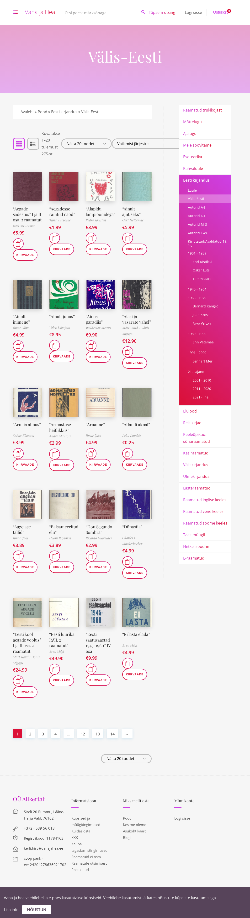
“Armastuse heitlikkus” (60, 427)
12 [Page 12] (83, 734)
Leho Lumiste (131, 435)
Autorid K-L (197, 216)
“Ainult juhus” (62, 316)
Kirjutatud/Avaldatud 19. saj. (207, 243)
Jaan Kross (201, 314)
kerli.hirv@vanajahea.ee (43, 848)
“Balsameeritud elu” (64, 529)
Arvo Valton (202, 323)
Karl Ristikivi (202, 262)
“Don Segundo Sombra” (99, 529)
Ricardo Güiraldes (99, 538)
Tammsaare (202, 278)
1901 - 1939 (197, 253)
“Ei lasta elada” (136, 634)
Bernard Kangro (205, 306)
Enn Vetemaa (203, 342)
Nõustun (36, 909)
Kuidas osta (80, 831)
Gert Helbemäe (133, 220)
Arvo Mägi (56, 651)
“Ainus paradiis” (94, 319)
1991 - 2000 (197, 352)
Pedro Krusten (96, 220)
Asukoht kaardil (136, 831)
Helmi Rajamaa (60, 538)
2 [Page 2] (30, 734)
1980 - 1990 (197, 334)
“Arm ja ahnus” (27, 424)
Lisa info (11, 909)
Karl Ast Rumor (24, 226)
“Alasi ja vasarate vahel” (136, 319)
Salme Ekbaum (23, 435)
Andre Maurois (60, 436)
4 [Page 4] (55, 734)
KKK (74, 837)
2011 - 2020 (202, 388)
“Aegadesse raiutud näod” (62, 211)
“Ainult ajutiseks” (131, 211)
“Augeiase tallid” (22, 529)
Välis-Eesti (196, 198)
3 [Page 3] (43, 734)
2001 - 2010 (202, 380)
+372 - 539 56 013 (39, 828)
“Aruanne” (96, 424)
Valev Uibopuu (59, 327)
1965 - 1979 (197, 298)
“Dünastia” (132, 527)
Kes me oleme (134, 824)
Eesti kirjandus (64, 111)
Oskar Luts (201, 270)
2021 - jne (200, 397)
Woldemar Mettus (98, 328)
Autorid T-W (197, 233)
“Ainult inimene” (21, 319)
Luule (192, 190)
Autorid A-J (196, 207)
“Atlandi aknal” (136, 424)
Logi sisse (193, 12)
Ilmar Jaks (93, 435)
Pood (42, 111)
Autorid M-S (197, 224)
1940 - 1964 (197, 289)
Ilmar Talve (21, 328)
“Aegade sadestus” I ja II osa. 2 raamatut (27, 214)
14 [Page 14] (112, 734)
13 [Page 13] (98, 734)
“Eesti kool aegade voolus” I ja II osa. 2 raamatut (27, 642)
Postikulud (80, 869)
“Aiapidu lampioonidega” (101, 211)
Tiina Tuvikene (60, 220)
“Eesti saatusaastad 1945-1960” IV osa (98, 642)
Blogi (127, 837)
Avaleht (27, 111)
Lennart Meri (203, 361)
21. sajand (196, 371)
